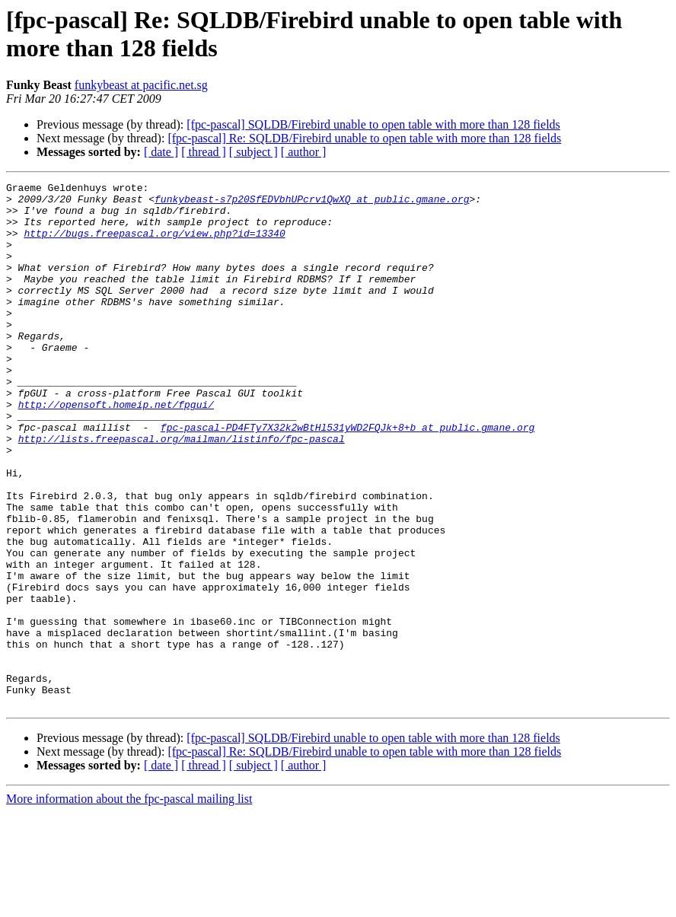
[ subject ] (253, 151)
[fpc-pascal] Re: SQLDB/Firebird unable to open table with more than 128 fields (364, 138)
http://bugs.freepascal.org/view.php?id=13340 (154, 244)
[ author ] (304, 151)
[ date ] (161, 151)
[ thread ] (203, 151)
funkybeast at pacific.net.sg (141, 84)
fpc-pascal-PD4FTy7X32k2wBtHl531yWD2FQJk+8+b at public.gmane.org (347, 477)
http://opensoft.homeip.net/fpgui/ (116, 450)
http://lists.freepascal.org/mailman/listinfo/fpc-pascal (181, 491)
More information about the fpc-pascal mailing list (129, 903)
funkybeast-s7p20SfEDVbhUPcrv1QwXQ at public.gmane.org (312, 203)
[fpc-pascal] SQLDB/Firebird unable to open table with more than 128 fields (373, 124)
